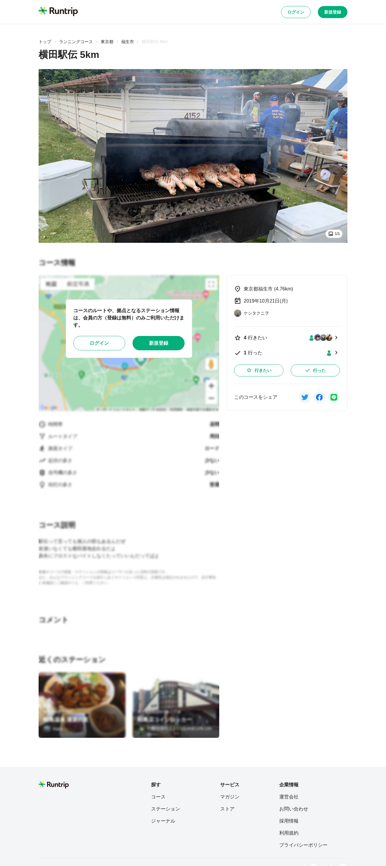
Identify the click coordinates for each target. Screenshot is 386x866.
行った (315, 370)
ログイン (295, 12)
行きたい (258, 370)
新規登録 (332, 12)
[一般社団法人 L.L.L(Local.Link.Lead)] (176, 731)
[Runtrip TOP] (58, 12)
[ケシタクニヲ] (251, 313)
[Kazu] (53, 728)
